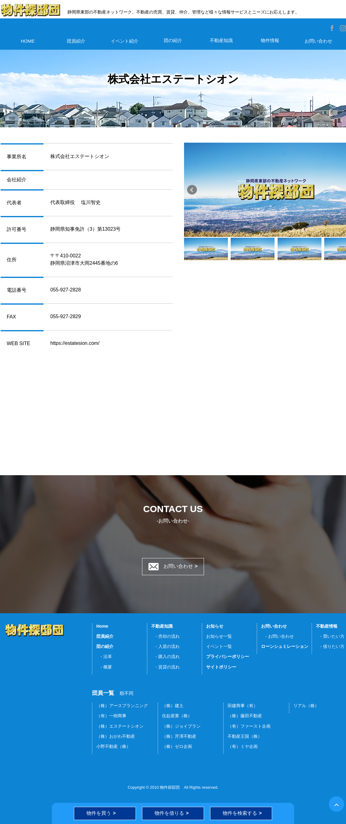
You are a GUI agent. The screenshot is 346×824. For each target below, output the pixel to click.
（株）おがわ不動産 (115, 736)
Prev (192, 190)
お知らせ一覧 (219, 636)
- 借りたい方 (330, 646)
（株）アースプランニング (122, 705)
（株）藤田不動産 (245, 715)
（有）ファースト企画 (249, 726)
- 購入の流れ (165, 656)
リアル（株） (306, 705)
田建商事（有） (243, 705)
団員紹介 (76, 41)
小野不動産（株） (113, 746)
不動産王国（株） (245, 736)
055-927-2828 (65, 289)
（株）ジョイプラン (181, 726)
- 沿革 (104, 656)
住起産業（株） (177, 715)
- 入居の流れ (165, 646)
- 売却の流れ (165, 636)
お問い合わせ (318, 41)
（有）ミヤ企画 (243, 746)
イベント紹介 (124, 41)
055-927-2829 (65, 316)
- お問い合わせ (277, 636)
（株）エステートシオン (120, 726)
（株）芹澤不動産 (179, 736)
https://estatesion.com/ (74, 343)
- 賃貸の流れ (165, 666)
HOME (28, 41)
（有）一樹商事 (111, 715)
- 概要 (104, 666)
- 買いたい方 (330, 636)
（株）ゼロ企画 (177, 746)
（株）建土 (172, 705)
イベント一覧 (219, 646)
